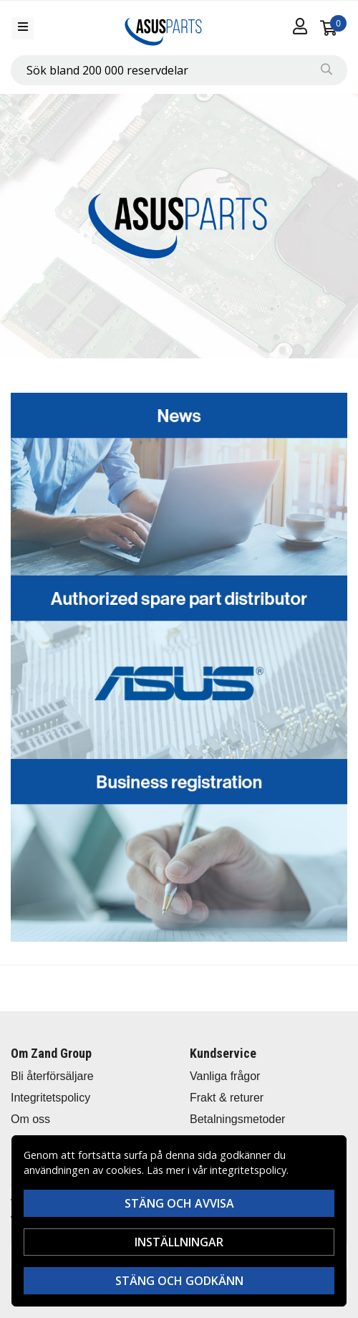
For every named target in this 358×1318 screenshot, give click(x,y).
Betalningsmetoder (237, 1119)
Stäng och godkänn (179, 1281)
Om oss (30, 1119)
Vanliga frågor (225, 1076)
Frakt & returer (226, 1098)
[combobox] (179, 70)
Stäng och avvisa (179, 1203)
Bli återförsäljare (52, 1076)
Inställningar (179, 1242)
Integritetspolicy (50, 1098)
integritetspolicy (248, 1170)
